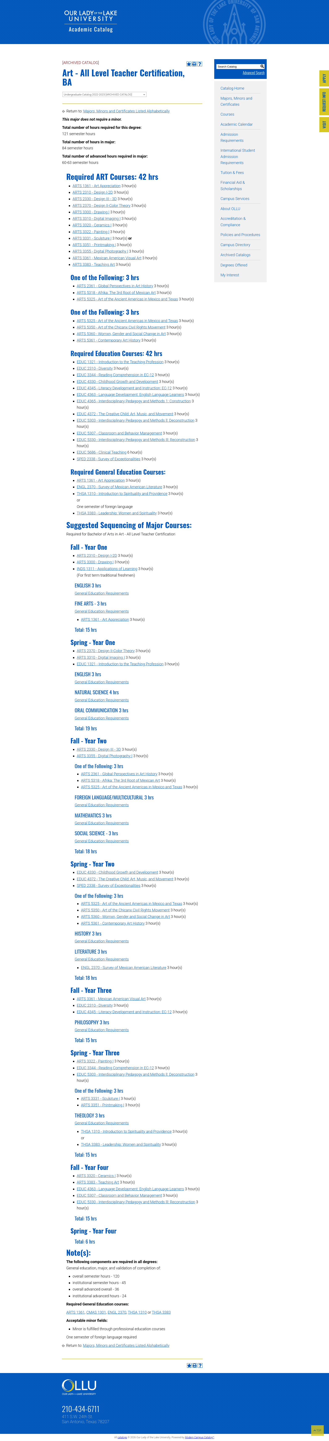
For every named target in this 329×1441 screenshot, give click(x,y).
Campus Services (235, 198)
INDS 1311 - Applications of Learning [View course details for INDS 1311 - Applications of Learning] (107, 568)
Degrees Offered (234, 265)
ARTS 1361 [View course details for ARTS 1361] (75, 1312)
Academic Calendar (237, 124)
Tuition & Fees (232, 172)
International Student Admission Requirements (238, 156)
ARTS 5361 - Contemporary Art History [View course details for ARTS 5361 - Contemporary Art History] (108, 340)
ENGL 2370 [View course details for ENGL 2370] (117, 1312)
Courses (227, 114)
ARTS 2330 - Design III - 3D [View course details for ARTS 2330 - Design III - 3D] (95, 199)
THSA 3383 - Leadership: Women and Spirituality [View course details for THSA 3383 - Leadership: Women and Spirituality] (117, 513)
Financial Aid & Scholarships (233, 185)
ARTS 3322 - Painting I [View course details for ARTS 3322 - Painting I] (91, 232)
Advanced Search (254, 72)
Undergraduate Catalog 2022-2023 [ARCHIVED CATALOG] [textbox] (98, 94)
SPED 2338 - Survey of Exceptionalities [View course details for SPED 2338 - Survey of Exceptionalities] (108, 459)
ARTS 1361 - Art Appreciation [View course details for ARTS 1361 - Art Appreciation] (97, 186)
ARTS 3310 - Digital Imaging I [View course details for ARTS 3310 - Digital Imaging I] (97, 218)
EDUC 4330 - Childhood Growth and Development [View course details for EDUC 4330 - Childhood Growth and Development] (117, 381)
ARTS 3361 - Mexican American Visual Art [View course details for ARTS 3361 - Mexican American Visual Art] (107, 258)
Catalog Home (232, 88)
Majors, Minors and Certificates (236, 101)
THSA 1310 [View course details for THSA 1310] (137, 1312)
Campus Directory (235, 245)
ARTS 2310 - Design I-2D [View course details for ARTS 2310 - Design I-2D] (93, 192)
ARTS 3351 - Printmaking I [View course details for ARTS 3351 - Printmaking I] (94, 245)
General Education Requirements (102, 593)
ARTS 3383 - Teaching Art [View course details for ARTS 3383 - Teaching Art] (94, 264)
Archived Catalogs (236, 255)
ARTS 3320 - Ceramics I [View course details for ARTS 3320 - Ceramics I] (92, 225)
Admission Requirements (232, 137)
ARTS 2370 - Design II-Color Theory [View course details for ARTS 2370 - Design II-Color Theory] (102, 205)
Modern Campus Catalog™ (199, 1437)
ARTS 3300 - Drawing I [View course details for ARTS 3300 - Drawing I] (91, 212)
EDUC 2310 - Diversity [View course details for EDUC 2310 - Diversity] (95, 368)
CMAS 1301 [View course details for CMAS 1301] (96, 1312)
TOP (317, 1430)
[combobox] (104, 94)
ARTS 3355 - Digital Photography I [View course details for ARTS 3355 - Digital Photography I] (100, 251)
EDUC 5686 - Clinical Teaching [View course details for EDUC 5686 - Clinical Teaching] (101, 452)
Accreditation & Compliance (233, 221)
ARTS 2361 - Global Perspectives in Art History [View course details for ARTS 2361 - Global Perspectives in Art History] (115, 286)
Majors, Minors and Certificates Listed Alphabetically (126, 111)
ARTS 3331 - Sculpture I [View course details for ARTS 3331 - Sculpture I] (92, 238)
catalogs (122, 1437)
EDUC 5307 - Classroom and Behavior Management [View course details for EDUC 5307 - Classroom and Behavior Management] (119, 433)
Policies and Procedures (240, 234)
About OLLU (230, 208)
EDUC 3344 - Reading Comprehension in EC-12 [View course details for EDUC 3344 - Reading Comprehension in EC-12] (115, 375)
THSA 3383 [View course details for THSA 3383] (161, 1312)
